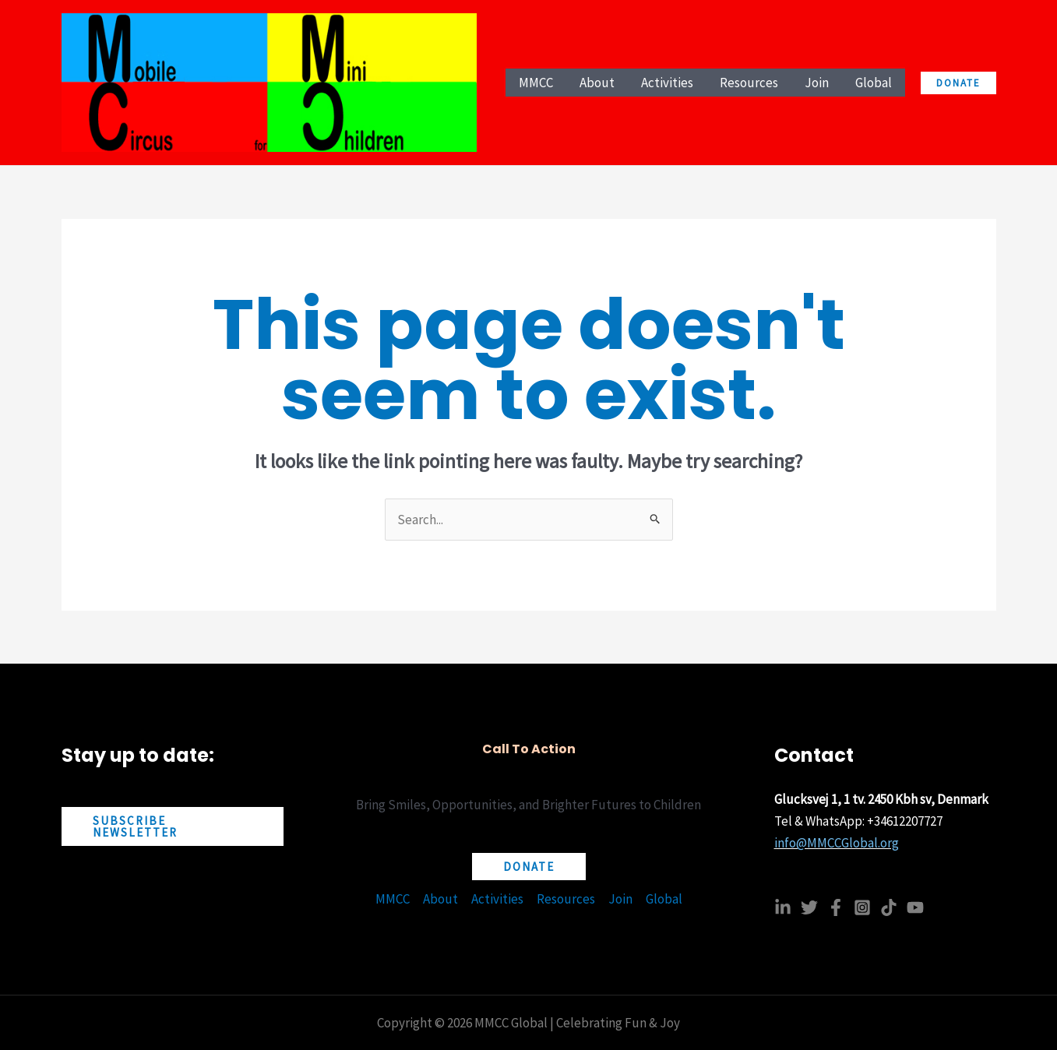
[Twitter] (809, 907)
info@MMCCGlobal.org (836, 842)
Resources (566, 898)
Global (664, 898)
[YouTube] (915, 907)
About (440, 898)
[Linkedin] (782, 907)
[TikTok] (888, 907)
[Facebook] (835, 907)
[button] (958, 83)
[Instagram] (862, 907)
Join (620, 898)
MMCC (392, 898)
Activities (497, 898)
